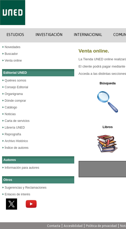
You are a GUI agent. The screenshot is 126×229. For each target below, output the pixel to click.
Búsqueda (108, 83)
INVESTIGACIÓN (48, 35)
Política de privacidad (101, 226)
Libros (107, 127)
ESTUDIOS (15, 35)
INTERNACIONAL (88, 35)
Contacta (53, 226)
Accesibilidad (73, 226)
